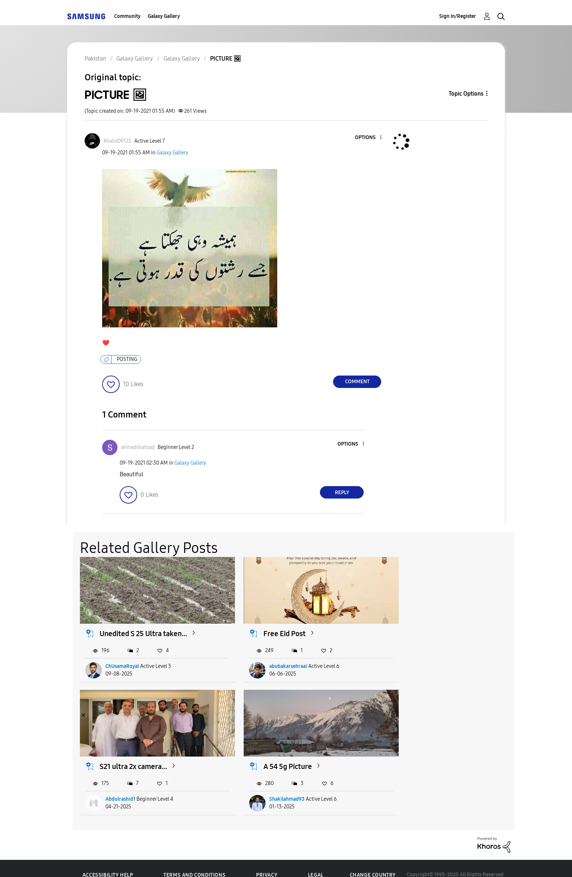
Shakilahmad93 (123, 786)
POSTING (127, 359)
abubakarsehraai (274, 660)
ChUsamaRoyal (122, 660)
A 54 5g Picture (124, 753)
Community (127, 16)
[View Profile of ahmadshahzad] (138, 447)
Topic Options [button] (466, 93)
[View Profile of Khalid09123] (117, 141)
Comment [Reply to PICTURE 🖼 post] (357, 381)
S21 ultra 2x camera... (431, 627)
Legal (316, 862)
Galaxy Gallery (164, 16)
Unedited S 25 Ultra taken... (144, 627)
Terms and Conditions (194, 862)
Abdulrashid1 (418, 660)
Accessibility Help (107, 862)
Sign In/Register (457, 16)
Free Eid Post (270, 627)
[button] (369, 137)
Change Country (373, 862)
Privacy (266, 862)
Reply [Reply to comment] (342, 492)
